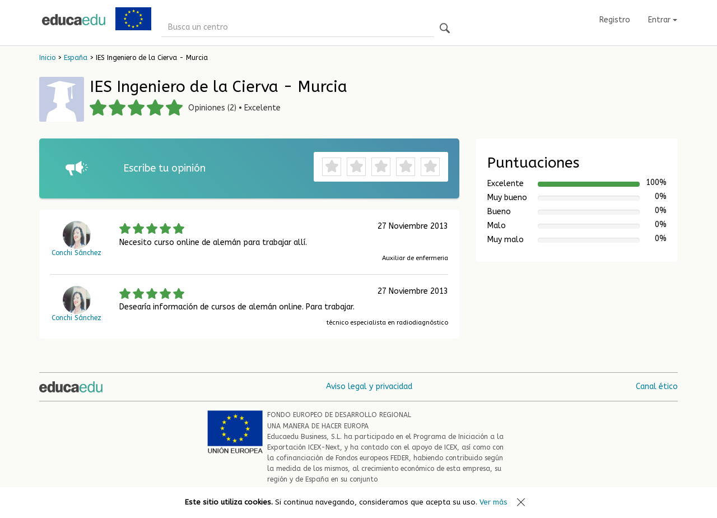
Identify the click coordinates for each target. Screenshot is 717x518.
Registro (614, 20)
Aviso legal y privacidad (369, 386)
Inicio (47, 58)
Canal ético (657, 386)
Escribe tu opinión (164, 168)
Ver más (493, 502)
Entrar (662, 20)
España (75, 58)
